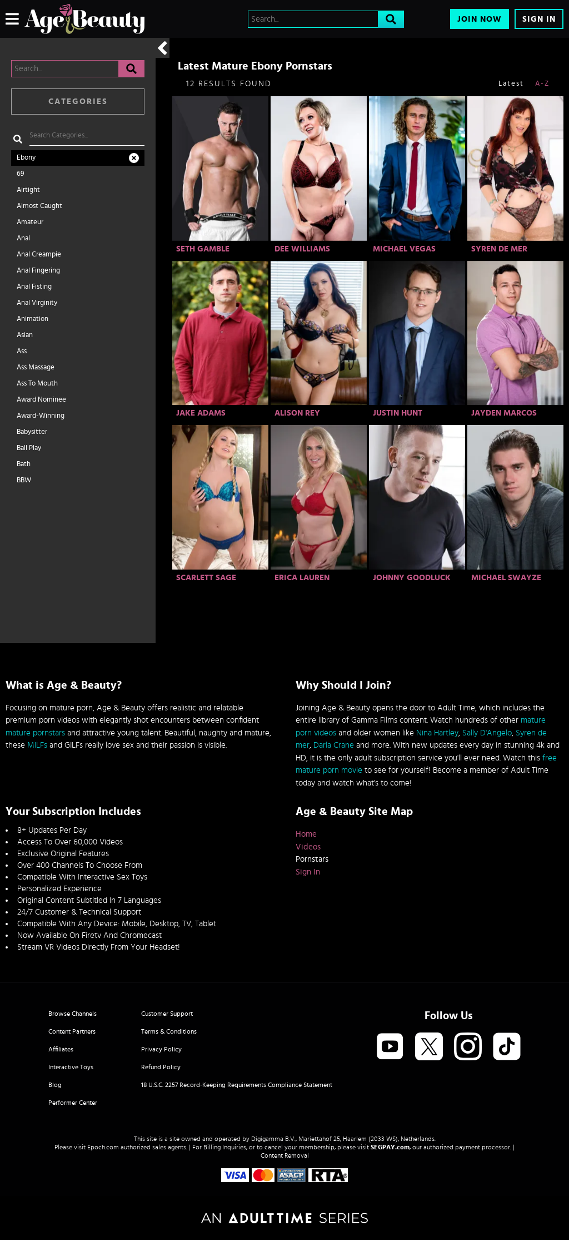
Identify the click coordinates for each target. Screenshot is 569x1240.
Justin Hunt (397, 413)
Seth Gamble (202, 249)
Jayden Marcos (504, 413)
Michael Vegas (404, 249)
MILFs (37, 745)
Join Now (479, 19)
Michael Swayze (506, 578)
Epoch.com (103, 1147)
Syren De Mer (499, 249)
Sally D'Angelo (487, 733)
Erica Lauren (302, 578)
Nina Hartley (437, 733)
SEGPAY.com (390, 1147)
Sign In (539, 19)
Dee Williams (302, 249)
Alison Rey (297, 413)
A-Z (542, 83)
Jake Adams (201, 413)
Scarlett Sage (206, 578)
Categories (78, 101)
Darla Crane (333, 745)
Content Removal (285, 1155)
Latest (511, 83)
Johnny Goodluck (412, 578)
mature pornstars (35, 733)
